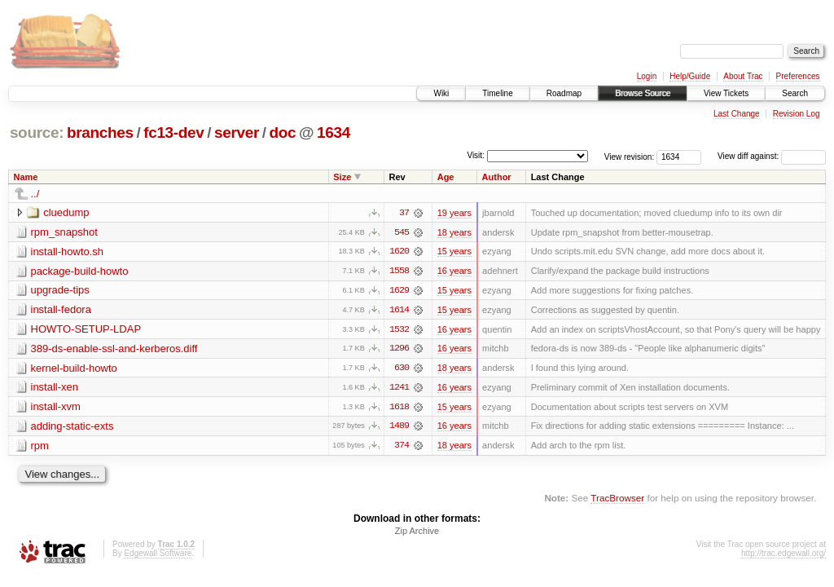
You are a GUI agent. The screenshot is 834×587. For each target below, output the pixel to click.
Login (646, 76)
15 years (454, 252)
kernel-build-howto (74, 369)
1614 (399, 310)
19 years (454, 213)
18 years (454, 232)
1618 (399, 408)
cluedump (66, 212)
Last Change (736, 113)
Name (26, 177)
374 (401, 447)
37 (404, 212)
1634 (333, 132)
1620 (399, 251)
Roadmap (564, 93)
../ (35, 194)
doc (283, 132)
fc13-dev (173, 132)
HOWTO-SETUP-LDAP (86, 330)
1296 (399, 349)
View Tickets (726, 93)
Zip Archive (417, 533)
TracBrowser (617, 500)
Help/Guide (689, 76)
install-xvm (56, 408)
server (236, 132)
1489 (399, 428)
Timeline (497, 93)
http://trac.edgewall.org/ (783, 555)
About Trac (742, 76)
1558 (399, 271)
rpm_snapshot (64, 232)
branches (100, 132)
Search (795, 93)
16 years (454, 271)
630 (401, 369)
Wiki (441, 93)
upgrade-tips (60, 291)
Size (342, 177)
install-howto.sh (67, 251)
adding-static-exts (72, 427)
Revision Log (796, 113)
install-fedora (61, 310)
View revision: (629, 156)
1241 (399, 388)
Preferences (798, 76)
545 (401, 232)
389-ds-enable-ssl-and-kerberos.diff (114, 349)
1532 (399, 330)
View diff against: (772, 156)
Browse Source (642, 93)
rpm (40, 447)
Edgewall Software (157, 555)
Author (496, 177)
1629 (399, 291)
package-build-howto (80, 271)
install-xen (55, 388)
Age (445, 177)
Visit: (476, 155)
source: (37, 132)
